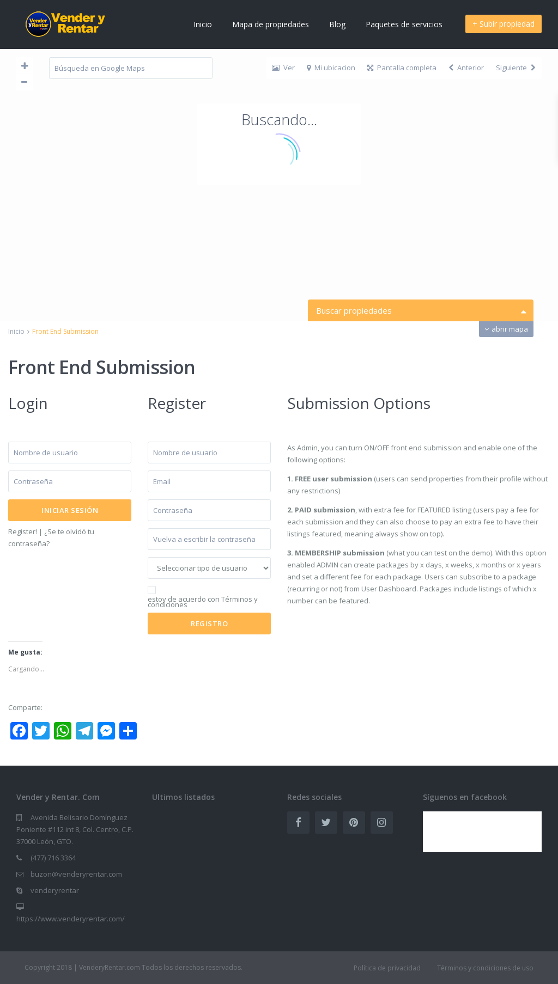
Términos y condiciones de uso (485, 968)
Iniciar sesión (69, 510)
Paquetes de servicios (404, 24)
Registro (427, 73)
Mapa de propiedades (270, 24)
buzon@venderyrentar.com (76, 874)
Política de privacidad (387, 968)
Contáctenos (370, 73)
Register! (22, 531)
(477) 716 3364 (53, 858)
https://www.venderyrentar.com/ (70, 919)
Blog (337, 24)
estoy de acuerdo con (203, 601)
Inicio (202, 24)
